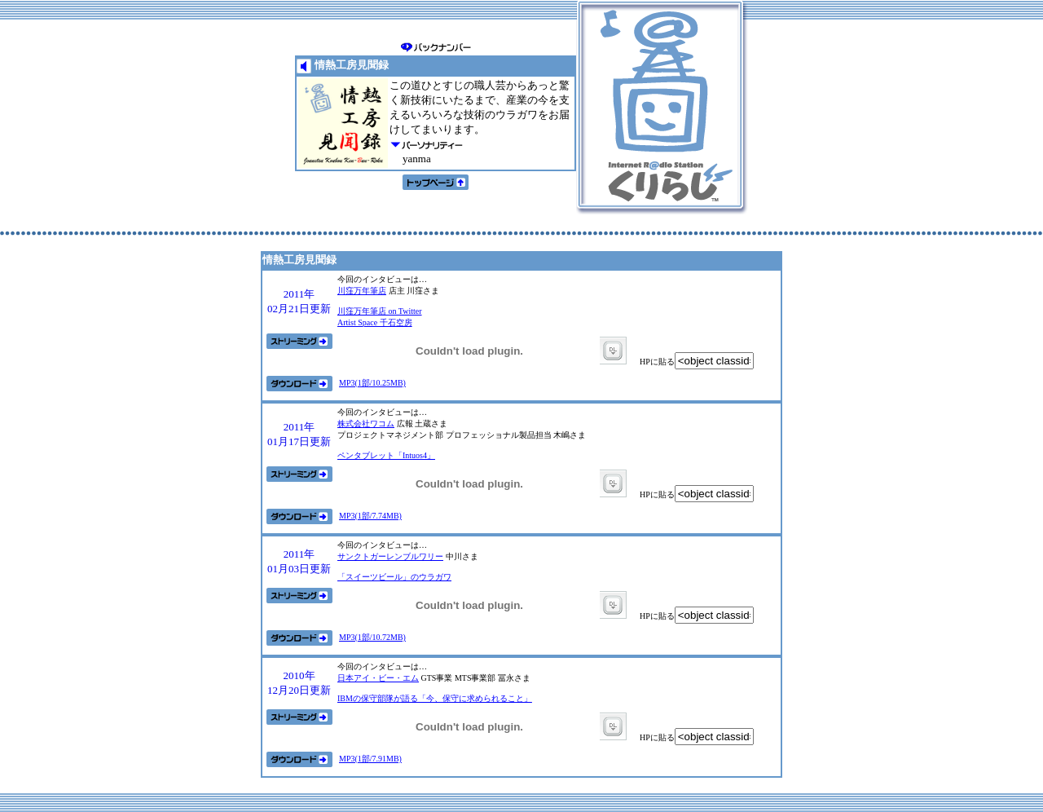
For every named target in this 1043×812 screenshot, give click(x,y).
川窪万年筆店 (361, 290)
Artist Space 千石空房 (374, 322)
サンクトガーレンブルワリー (390, 556)
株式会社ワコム (365, 423)
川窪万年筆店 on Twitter (379, 311)
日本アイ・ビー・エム (378, 677)
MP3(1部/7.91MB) (370, 758)
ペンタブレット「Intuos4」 (386, 455)
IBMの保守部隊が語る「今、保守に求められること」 (434, 698)
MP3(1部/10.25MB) (372, 382)
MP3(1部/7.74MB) (370, 515)
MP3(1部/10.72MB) (372, 637)
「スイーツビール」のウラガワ (394, 576)
